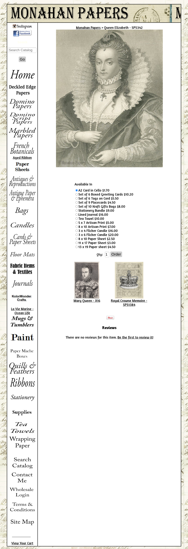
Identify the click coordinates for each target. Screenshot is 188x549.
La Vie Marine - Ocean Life (22, 311)
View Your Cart (22, 543)
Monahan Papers (88, 28)
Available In (83, 184)
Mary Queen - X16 (87, 301)
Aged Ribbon (22, 158)
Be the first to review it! (135, 337)
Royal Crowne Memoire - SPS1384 (129, 303)
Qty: (100, 254)
